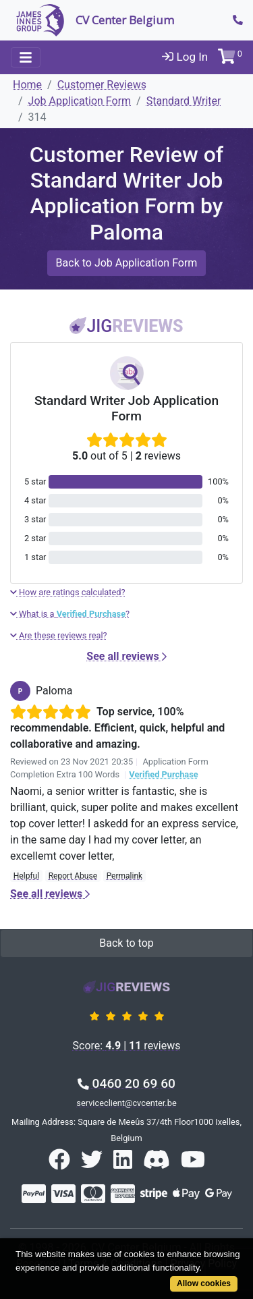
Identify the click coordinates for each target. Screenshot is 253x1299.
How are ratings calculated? (67, 592)
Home (27, 84)
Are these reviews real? (58, 635)
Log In (185, 56)
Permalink (125, 876)
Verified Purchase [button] (163, 774)
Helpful (26, 876)
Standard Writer (183, 100)
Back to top (126, 943)
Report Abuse (73, 876)
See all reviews (126, 656)
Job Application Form (79, 100)
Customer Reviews (101, 84)
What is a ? (70, 614)
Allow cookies (204, 1283)
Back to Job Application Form (127, 262)
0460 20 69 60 (126, 1083)
